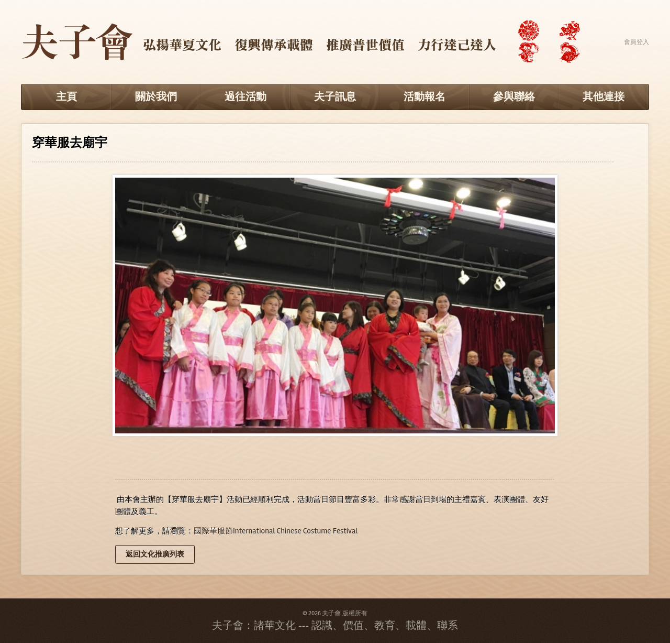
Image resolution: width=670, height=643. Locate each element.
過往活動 (245, 96)
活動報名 (424, 96)
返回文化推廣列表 (155, 554)
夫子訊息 (335, 96)
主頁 (66, 96)
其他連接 (603, 96)
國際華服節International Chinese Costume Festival (276, 531)
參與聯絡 (514, 96)
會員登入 (636, 42)
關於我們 (156, 96)
